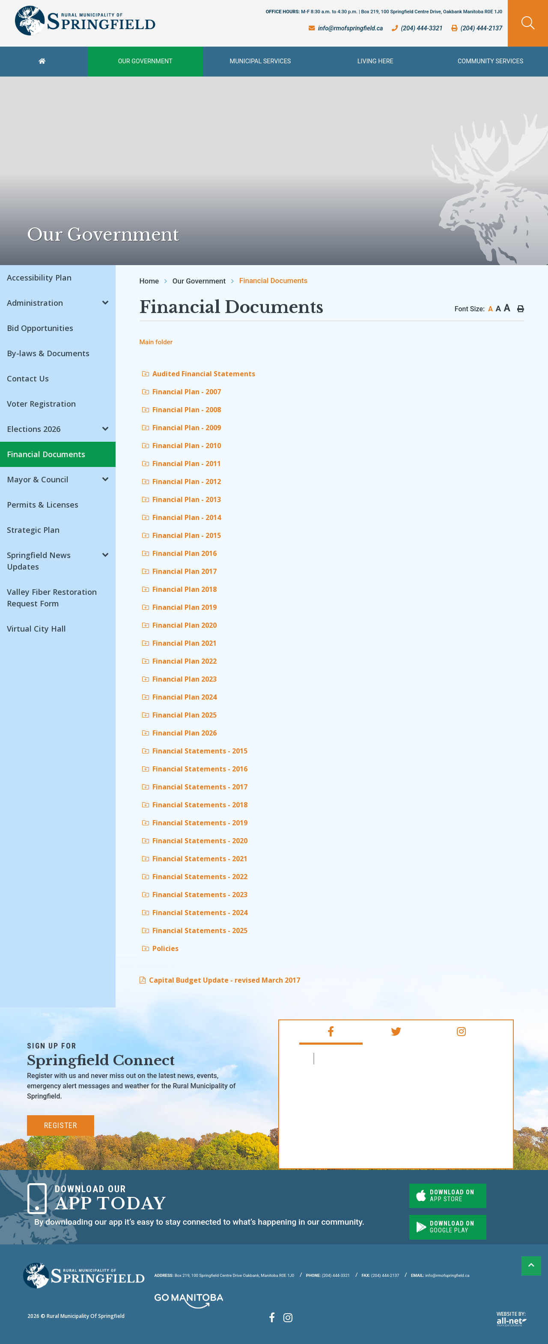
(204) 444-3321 (328, 1275)
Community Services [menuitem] (490, 61)
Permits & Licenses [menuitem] (42, 504)
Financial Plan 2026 (179, 733)
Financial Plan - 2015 (181, 535)
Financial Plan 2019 (179, 607)
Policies (160, 948)
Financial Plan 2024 (179, 697)
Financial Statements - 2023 (194, 894)
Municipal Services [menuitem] (260, 61)
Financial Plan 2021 (179, 643)
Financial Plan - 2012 (181, 481)
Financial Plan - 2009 (181, 427)
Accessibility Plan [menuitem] (39, 277)
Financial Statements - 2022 (194, 876)
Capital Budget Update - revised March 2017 (224, 980)
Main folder (156, 342)
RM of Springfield (355, 1058)
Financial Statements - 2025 (194, 930)
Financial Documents (273, 280)
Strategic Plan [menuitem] (33, 530)
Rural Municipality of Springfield (85, 21)
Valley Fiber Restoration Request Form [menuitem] (52, 597)
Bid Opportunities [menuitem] (40, 328)
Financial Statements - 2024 (194, 912)
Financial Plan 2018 (179, 589)
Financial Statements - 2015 (194, 751)
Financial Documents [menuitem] (46, 454)
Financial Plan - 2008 (181, 409)
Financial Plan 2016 (179, 553)
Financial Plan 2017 (179, 571)
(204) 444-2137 (380, 1275)
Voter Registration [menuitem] (41, 404)
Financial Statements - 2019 (194, 822)
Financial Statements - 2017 (194, 787)
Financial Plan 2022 (179, 661)
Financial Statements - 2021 (194, 858)
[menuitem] (44, 62)
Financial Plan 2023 (179, 679)
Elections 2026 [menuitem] (33, 429)
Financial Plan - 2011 (181, 463)
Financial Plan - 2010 (181, 445)
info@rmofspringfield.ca (440, 1275)
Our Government (199, 281)
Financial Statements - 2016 (194, 769)
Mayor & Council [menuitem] (37, 479)
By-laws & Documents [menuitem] (48, 353)
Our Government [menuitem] (145, 61)
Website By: (512, 1318)
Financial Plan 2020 (179, 625)
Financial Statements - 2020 (194, 840)
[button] (105, 301)
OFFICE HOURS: (384, 12)
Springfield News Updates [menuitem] (39, 561)
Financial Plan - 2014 (181, 517)
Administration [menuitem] (35, 303)
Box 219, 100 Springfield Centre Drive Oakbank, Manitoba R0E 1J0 (225, 1275)
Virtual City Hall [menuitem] (36, 628)
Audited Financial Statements (198, 373)
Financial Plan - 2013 (181, 499)
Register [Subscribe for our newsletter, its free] (60, 1125)
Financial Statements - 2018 (194, 804)
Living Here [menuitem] (375, 61)
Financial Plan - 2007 (181, 391)
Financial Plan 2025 (179, 715)
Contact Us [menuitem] (28, 378)
